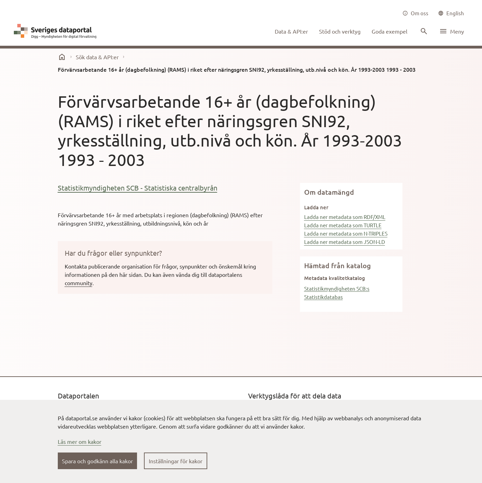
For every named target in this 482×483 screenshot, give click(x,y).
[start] (62, 57)
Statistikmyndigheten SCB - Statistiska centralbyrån (137, 187)
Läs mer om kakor (79, 441)
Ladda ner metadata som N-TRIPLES (346, 233)
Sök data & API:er (97, 56)
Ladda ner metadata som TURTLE (343, 225)
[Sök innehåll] (423, 31)
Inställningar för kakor (175, 460)
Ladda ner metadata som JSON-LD (344, 241)
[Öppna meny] (451, 31)
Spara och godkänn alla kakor (97, 460)
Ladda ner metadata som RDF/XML (344, 216)
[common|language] (451, 13)
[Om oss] (415, 13)
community (78, 282)
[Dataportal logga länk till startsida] (57, 31)
